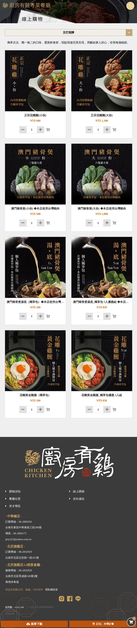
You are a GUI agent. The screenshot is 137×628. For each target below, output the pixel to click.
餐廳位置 (15, 498)
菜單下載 (36, 623)
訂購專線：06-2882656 (18, 521)
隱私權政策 (51, 589)
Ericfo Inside (11, 610)
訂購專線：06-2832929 (18, 551)
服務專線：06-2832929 (18, 570)
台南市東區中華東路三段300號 (23, 527)
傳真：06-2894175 (15, 533)
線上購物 (78, 491)
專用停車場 (12, 581)
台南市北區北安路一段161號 (22, 557)
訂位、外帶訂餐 (105, 624)
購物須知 (15, 491)
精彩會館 (10, 613)
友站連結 (78, 498)
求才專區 (15, 506)
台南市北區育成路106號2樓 (21, 576)
